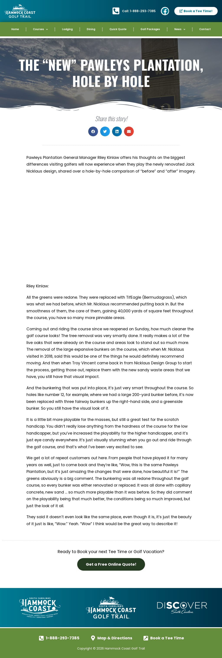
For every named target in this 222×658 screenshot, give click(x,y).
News (179, 29)
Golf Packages (150, 29)
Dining (91, 29)
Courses (40, 29)
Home (15, 29)
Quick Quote (117, 29)
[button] (93, 131)
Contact (205, 29)
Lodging (67, 29)
